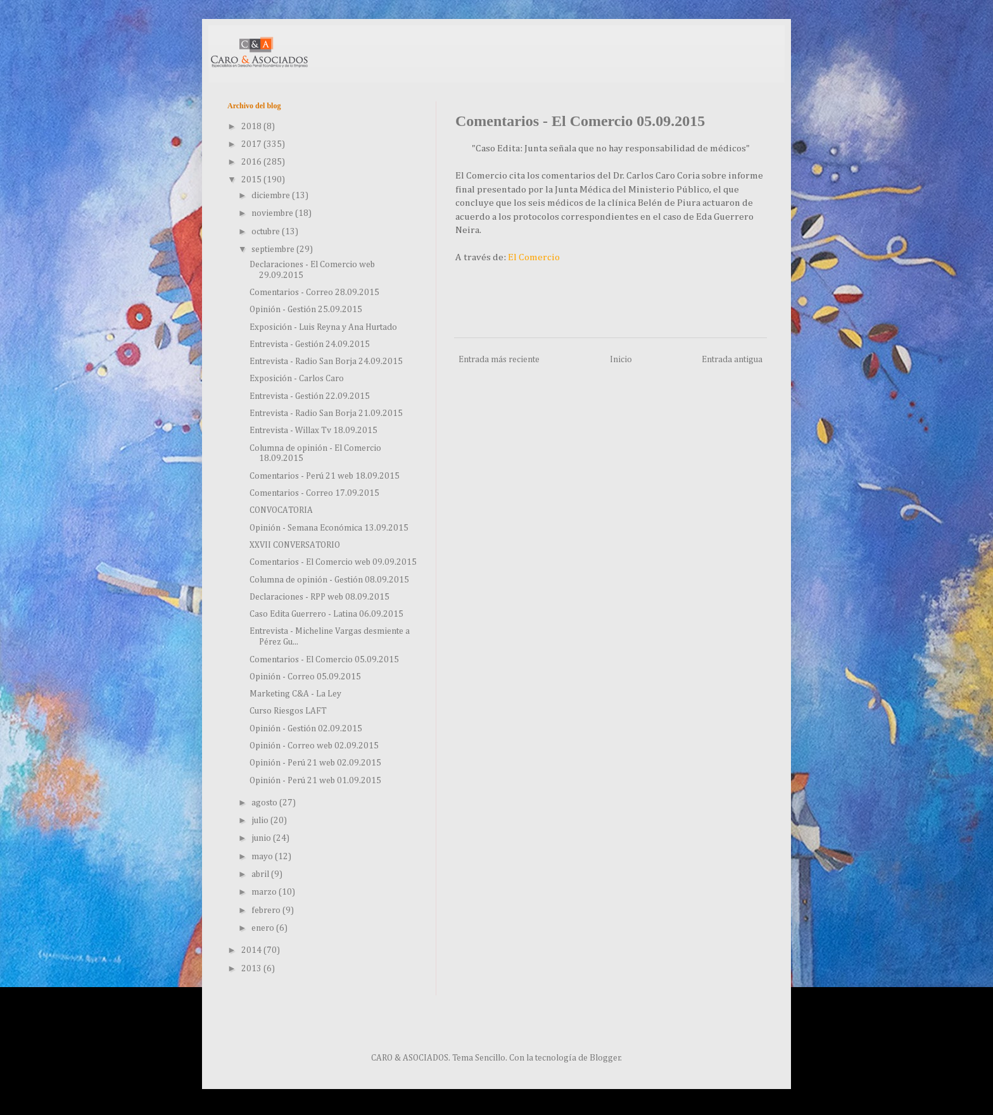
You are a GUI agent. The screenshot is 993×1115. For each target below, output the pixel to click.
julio (260, 820)
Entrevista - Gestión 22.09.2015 (310, 396)
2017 (252, 144)
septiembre (273, 249)
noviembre (273, 213)
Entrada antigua (732, 359)
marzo (265, 892)
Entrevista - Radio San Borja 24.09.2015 (326, 361)
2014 (252, 950)
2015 (252, 179)
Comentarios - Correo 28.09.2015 (314, 292)
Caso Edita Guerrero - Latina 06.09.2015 (326, 614)
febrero (266, 910)
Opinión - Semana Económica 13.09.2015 (329, 528)
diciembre (271, 195)
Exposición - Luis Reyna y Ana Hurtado (323, 327)
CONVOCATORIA (281, 510)
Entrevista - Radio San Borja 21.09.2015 (326, 413)
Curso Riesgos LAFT (288, 711)
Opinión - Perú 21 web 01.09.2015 (315, 780)
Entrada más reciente (499, 359)
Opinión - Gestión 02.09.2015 (306, 728)
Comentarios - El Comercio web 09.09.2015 (333, 562)
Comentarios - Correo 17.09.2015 (314, 493)
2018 (252, 126)
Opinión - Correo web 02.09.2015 (314, 745)
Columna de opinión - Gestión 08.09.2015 (329, 580)
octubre (266, 231)
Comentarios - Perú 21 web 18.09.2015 (325, 476)
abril (261, 874)
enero (263, 928)
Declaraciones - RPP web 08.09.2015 (319, 597)
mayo (263, 856)
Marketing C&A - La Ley (295, 694)
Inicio (621, 359)
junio (262, 838)
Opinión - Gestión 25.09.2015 (306, 309)
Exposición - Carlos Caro (297, 378)
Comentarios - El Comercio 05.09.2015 (324, 659)
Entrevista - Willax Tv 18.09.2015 (313, 430)
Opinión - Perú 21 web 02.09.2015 (315, 763)
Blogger (605, 1058)
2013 (252, 968)
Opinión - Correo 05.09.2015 (305, 676)
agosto (265, 802)
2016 (252, 162)
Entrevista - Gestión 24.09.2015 (310, 344)
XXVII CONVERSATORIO (295, 545)
